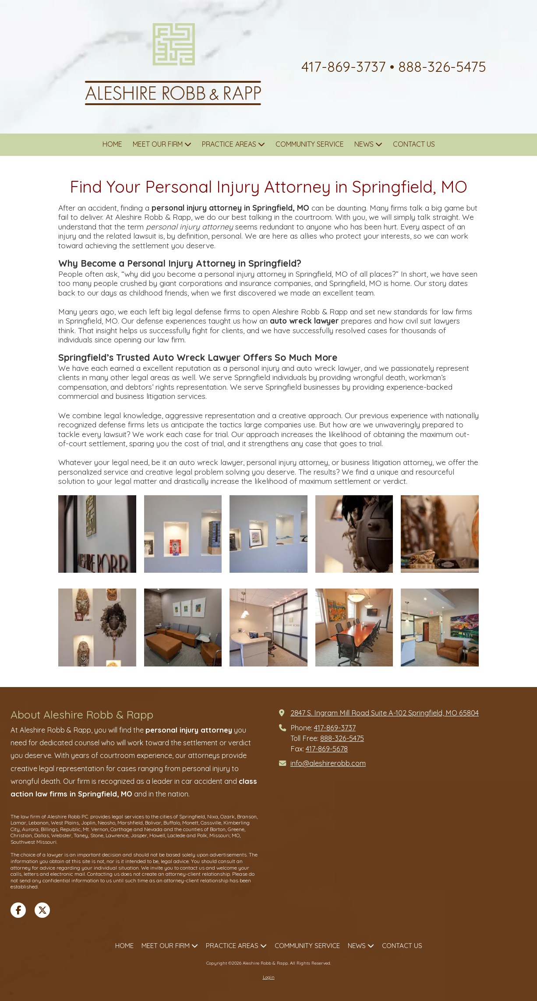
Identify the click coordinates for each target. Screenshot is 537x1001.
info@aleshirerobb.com (328, 763)
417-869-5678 (327, 748)
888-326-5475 (342, 738)
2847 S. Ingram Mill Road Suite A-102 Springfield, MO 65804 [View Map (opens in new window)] (384, 712)
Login (269, 977)
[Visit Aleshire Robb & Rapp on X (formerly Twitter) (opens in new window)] (42, 910)
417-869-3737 (335, 727)
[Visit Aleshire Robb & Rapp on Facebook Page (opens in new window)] (18, 910)
